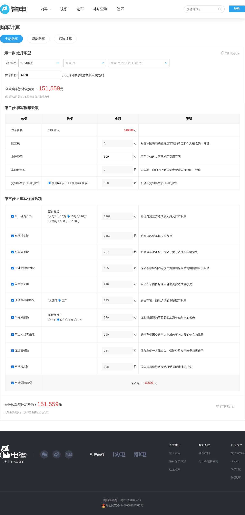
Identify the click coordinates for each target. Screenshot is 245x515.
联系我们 (204, 453)
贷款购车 (38, 38)
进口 (52, 300)
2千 (52, 320)
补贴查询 (100, 9)
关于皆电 (174, 453)
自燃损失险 (20, 284)
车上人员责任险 (23, 334)
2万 (78, 320)
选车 (80, 9)
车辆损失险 (20, 235)
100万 (74, 221)
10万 (61, 216)
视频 (63, 9)
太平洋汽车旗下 (14, 461)
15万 (71, 216)
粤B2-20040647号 (131, 500)
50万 (63, 221)
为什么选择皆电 (208, 461)
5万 (52, 216)
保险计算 (65, 38)
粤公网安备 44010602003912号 (125, 505)
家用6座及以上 (79, 183)
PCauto (235, 461)
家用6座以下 (57, 183)
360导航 (236, 469)
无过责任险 (20, 350)
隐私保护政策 (177, 461)
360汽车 (236, 477)
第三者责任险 (21, 216)
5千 (61, 320)
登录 (237, 8)
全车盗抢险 (20, 251)
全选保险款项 (21, 382)
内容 (44, 9)
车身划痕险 (20, 317)
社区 (120, 9)
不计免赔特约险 (23, 268)
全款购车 (11, 38)
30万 (52, 221)
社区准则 (174, 469)
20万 (82, 216)
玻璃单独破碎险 (23, 300)
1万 (69, 320)
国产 (62, 300)
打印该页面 (232, 53)
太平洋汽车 (238, 453)
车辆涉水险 (20, 366)
